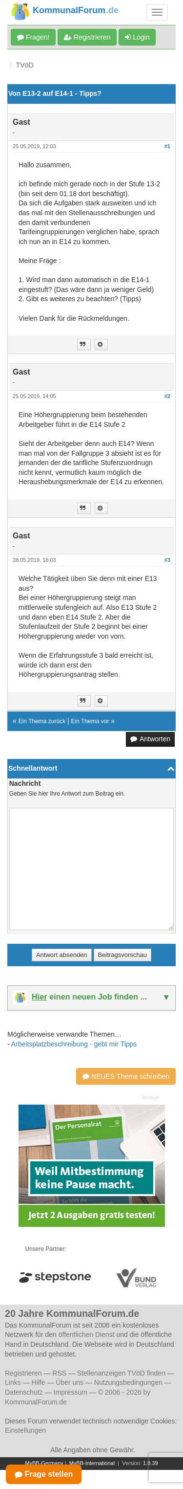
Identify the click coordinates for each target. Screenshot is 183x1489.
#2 (167, 396)
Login (137, 37)
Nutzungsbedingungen (128, 1382)
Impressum (70, 1392)
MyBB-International (92, 1463)
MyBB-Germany (44, 1463)
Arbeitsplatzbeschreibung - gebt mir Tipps (74, 1044)
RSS (59, 1373)
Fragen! (33, 37)
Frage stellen (44, 1474)
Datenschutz (24, 1392)
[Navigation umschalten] (157, 12)
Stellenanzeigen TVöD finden (121, 1373)
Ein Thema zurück (42, 721)
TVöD (25, 65)
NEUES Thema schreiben (125, 1076)
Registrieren (87, 37)
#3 (167, 560)
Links (13, 1382)
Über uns (69, 1382)
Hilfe (38, 1382)
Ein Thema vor (90, 721)
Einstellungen (25, 1430)
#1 (167, 146)
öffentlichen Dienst (87, 1334)
